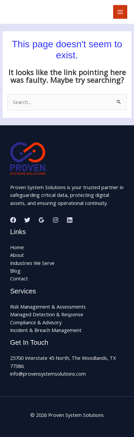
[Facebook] (13, 220)
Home (17, 247)
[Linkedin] (70, 220)
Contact (19, 278)
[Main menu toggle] (120, 12)
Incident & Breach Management (45, 330)
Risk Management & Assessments (48, 306)
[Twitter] (27, 220)
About (17, 255)
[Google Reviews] (41, 220)
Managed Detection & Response (46, 314)
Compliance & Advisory (36, 322)
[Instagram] (56, 220)
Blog (15, 270)
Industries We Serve (32, 263)
